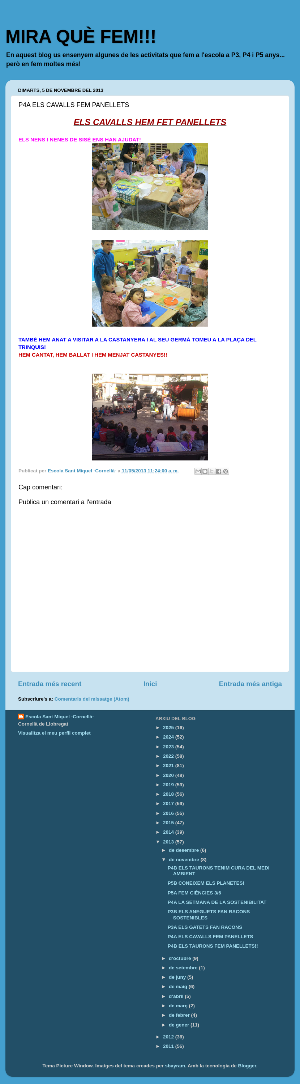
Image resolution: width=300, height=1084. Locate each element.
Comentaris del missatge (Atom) (92, 699)
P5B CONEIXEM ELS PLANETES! (206, 883)
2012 (169, 1037)
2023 (169, 746)
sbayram (175, 1065)
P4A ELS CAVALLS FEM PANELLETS (210, 936)
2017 (169, 803)
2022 (169, 756)
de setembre (184, 967)
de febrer (180, 1015)
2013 (169, 842)
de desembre (184, 850)
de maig (179, 986)
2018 (169, 794)
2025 (169, 727)
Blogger (247, 1065)
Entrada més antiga (250, 684)
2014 (169, 832)
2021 (169, 765)
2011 (169, 1046)
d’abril (177, 996)
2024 (169, 737)
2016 (169, 813)
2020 (169, 775)
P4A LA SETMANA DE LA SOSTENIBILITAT (217, 902)
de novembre (185, 859)
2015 (169, 822)
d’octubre (180, 958)
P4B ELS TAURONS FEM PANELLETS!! (213, 946)
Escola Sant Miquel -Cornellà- (59, 716)
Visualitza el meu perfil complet (54, 733)
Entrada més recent (49, 684)
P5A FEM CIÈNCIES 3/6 (194, 893)
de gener (179, 1025)
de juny (178, 977)
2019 (169, 784)
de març (179, 1005)
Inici (150, 684)
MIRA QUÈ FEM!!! (81, 36)
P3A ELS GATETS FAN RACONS (205, 927)
